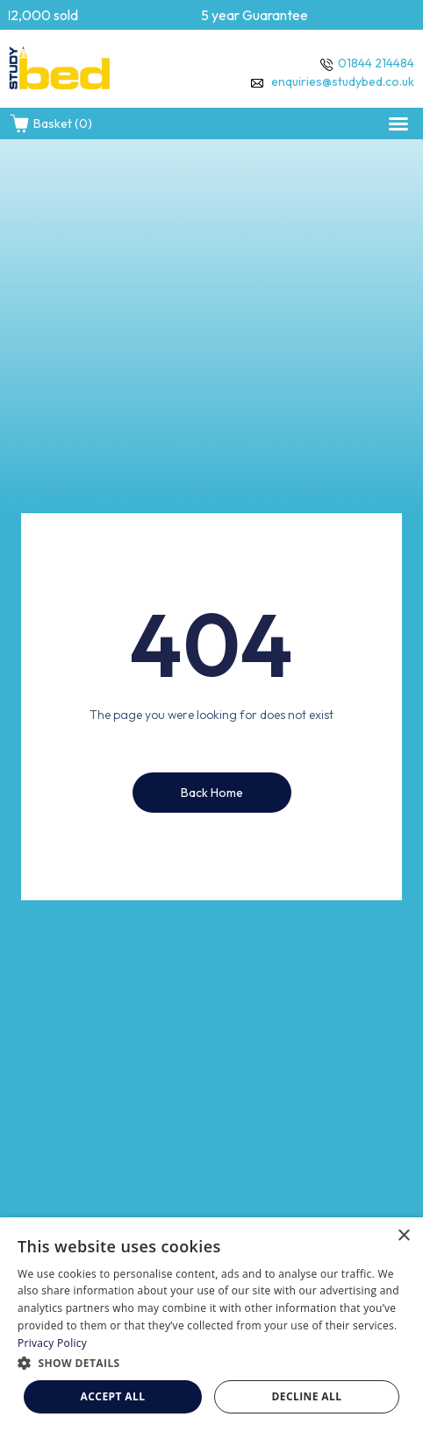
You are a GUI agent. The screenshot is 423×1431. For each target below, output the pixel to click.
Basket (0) (50, 123)
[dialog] (211, 1324)
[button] (398, 123)
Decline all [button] (307, 1396)
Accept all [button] (113, 1396)
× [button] (403, 1236)
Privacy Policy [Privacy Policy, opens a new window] (52, 1343)
